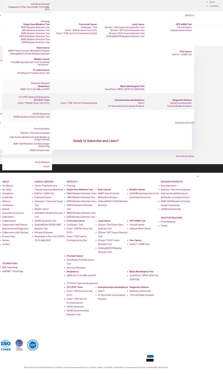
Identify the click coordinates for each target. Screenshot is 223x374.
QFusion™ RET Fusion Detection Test (127, 30)
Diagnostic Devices (182, 100)
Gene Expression (42, 129)
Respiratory (44, 86)
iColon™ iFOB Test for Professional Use (79, 103)
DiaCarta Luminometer (181, 103)
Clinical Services (44, 182)
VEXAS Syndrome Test (45, 221)
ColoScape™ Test (89, 27)
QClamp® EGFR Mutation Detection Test (125, 36)
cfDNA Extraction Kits (40, 150)
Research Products (184, 123)
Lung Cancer (138, 24)
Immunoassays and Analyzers (129, 100)
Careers (6, 240)
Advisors (6, 201)
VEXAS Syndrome (41, 114)
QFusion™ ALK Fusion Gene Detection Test (124, 27)
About (5, 182)
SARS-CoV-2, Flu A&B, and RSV (35, 89)
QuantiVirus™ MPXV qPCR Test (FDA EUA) (124, 89)
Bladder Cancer (42, 59)
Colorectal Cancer (88, 24)
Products (189, 15)
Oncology (45, 21)
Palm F (141, 103)
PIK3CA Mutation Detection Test (34, 36)
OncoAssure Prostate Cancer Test (33, 73)
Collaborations (9, 221)
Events (46, 166)
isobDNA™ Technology (12, 271)
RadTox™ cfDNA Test (182, 54)
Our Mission (7, 185)
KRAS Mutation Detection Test (35, 27)
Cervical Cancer (184, 27)
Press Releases (42, 162)
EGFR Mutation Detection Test (35, 42)
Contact (6, 244)
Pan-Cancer (186, 51)
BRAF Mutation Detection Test (35, 33)
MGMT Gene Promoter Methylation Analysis (29, 51)
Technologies (10, 263)
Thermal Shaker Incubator (179, 106)
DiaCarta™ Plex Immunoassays (35, 133)
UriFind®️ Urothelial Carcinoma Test (48, 215)
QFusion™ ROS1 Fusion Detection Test (126, 33)
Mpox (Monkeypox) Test (132, 86)
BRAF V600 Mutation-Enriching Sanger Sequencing (31, 145)
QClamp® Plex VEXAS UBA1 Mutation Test (47, 226)
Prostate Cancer (41, 70)
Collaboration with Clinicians (15, 232)
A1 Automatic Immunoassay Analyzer (126, 106)
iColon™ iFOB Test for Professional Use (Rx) (76, 33)
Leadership (7, 197)
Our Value (7, 189)
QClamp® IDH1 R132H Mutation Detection (30, 54)
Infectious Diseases (40, 4)
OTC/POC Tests (42, 100)
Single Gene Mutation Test (36, 24)
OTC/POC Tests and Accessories (34, 97)
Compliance (7, 193)
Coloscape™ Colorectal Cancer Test (48, 203)
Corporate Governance (13, 213)
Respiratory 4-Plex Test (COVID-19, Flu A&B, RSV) (29, 8)
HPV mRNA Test (184, 24)
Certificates (7, 205)
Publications (8, 217)
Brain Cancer (43, 48)
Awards (6, 209)
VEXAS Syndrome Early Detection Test (31, 117)
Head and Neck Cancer (181, 30)
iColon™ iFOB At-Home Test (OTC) (81, 30)
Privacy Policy (8, 236)
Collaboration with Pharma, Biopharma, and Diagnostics (15, 226)
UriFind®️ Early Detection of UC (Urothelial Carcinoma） (30, 63)
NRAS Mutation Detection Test (35, 39)
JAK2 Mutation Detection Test (35, 30)
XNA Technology (10, 267)
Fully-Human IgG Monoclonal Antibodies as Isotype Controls (30, 138)
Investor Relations (185, 156)
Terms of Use (163, 367)
